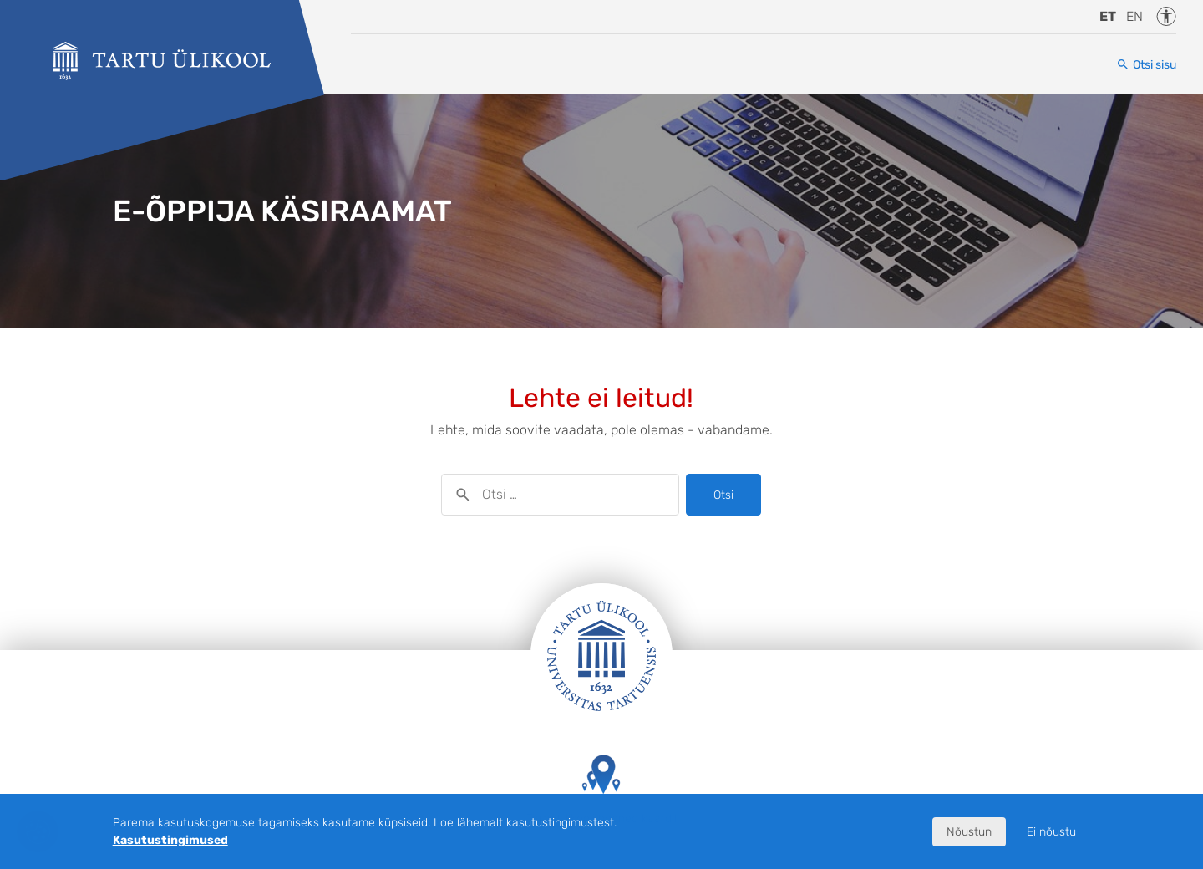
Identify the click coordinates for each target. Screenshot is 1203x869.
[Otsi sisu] (1146, 64)
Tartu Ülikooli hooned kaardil (601, 790)
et (1107, 16)
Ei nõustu (1051, 832)
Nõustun (969, 832)
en (1134, 16)
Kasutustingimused (170, 840)
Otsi (723, 495)
